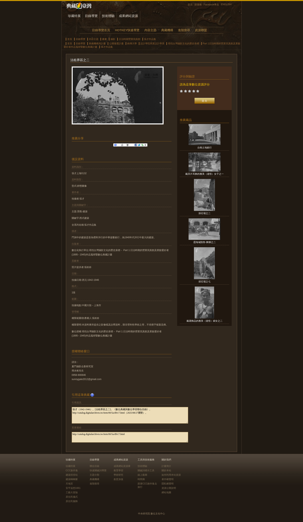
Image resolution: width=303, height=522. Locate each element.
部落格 (198, 4)
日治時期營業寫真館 (129, 39)
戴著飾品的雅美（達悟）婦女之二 (205, 321)
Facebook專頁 (211, 4)
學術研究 (118, 474)
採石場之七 (205, 281)
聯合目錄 (94, 466)
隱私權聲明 (168, 483)
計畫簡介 (166, 466)
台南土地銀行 (204, 147)
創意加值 (118, 479)
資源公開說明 (169, 488)
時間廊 (141, 479)
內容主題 (150, 30)
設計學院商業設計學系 (152, 43)
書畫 (104, 39)
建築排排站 (72, 474)
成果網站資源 (128, 16)
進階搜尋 (184, 30)
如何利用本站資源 (171, 474)
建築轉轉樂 (72, 479)
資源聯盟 (201, 30)
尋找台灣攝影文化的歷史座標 (183, 43)
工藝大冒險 (72, 492)
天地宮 (69, 483)
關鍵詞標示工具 (146, 470)
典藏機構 (167, 30)
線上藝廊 (142, 474)
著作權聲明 (168, 479)
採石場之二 (205, 213)
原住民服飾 (72, 501)
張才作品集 (150, 39)
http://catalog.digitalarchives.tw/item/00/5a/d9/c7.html (130, 437)
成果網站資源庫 (122, 466)
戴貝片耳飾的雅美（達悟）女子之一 (204, 174)
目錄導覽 (91, 16)
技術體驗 (108, 16)
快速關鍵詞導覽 (98, 470)
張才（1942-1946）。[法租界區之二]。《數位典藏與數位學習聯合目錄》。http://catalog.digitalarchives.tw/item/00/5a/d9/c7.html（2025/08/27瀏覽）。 (130, 415)
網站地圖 (166, 492)
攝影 (112, 39)
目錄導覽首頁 (101, 30)
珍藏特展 (74, 16)
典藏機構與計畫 (97, 43)
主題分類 (94, 474)
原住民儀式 (72, 496)
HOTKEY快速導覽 (127, 30)
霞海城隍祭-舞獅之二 (204, 242)
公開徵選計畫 (116, 43)
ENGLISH (226, 4)
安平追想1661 (73, 488)
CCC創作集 (72, 470)
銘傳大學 (132, 43)
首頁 (190, 4)
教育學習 (118, 470)
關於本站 (166, 470)
